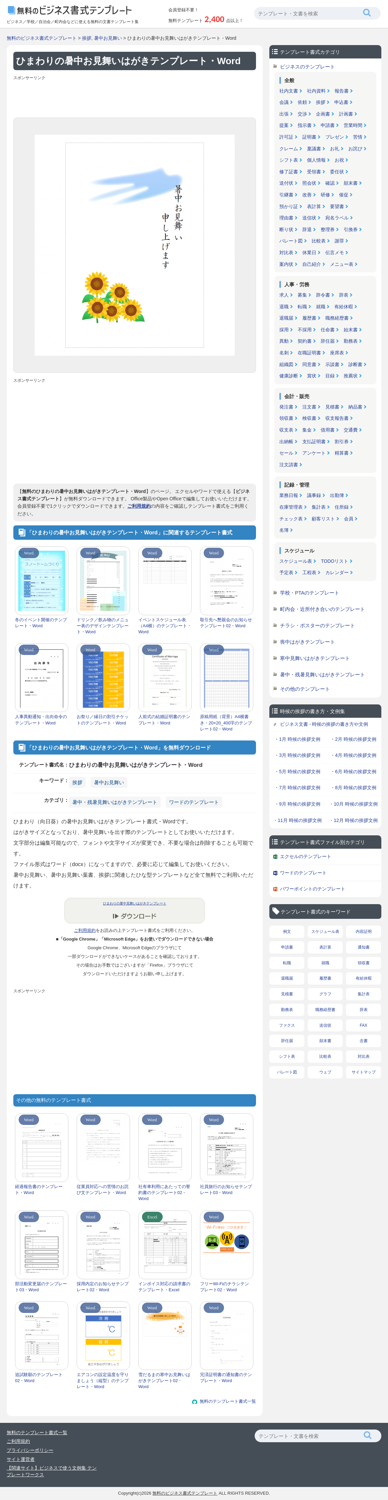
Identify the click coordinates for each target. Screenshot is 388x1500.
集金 (307, 430)
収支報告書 (337, 418)
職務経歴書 (337, 318)
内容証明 (364, 931)
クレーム (288, 148)
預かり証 (288, 206)
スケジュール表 (295, 561)
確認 (330, 183)
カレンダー (337, 572)
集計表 (319, 507)
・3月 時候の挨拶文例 (297, 755)
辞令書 (323, 295)
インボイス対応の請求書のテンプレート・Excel (164, 1286)
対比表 (286, 252)
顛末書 (351, 183)
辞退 (307, 229)
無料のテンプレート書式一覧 (228, 1401)
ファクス (287, 1025)
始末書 (351, 329)
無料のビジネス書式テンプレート (42, 38)
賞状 (311, 375)
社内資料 (316, 91)
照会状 (309, 183)
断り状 (286, 229)
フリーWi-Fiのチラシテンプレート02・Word (224, 1286)
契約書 (305, 341)
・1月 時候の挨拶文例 (297, 739)
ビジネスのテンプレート (307, 66)
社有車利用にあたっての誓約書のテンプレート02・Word (164, 1192)
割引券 (342, 441)
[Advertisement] (134, 97)
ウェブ (325, 1072)
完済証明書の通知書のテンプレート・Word (226, 1377)
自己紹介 (311, 264)
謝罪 (339, 240)
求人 (284, 295)
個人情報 (316, 160)
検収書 (309, 418)
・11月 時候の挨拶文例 (297, 820)
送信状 (309, 217)
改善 (307, 194)
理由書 (286, 217)
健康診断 (288, 375)
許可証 (286, 137)
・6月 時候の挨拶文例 (353, 771)
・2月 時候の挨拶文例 (353, 739)
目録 (330, 375)
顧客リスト (323, 518)
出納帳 (286, 441)
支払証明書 (314, 441)
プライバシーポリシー (30, 1450)
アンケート (314, 453)
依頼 (302, 102)
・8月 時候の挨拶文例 (353, 787)
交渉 (302, 114)
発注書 (286, 406)
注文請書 (288, 464)
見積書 (332, 406)
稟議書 (314, 148)
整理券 (328, 229)
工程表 (309, 572)
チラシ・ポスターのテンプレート (317, 625)
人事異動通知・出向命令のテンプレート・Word (41, 719)
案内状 (286, 264)
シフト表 (288, 160)
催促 (343, 194)
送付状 (286, 183)
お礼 (334, 148)
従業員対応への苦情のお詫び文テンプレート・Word (103, 1189)
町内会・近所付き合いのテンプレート (322, 609)
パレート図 (291, 240)
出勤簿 (337, 495)
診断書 (355, 364)
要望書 (337, 206)
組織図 (286, 364)
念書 (364, 1040)
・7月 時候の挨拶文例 (297, 787)
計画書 (346, 114)
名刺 (284, 352)
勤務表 (351, 341)
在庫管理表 (291, 507)
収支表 (286, 430)
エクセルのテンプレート (305, 856)
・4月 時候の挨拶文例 (353, 755)
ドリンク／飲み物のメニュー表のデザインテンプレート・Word (103, 625)
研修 (325, 194)
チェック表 (291, 518)
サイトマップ (364, 1072)
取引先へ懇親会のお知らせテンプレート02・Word (226, 622)
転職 (302, 306)
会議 (284, 102)
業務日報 (288, 495)
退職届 (286, 318)
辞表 (343, 295)
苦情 (357, 137)
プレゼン (334, 137)
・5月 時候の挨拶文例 (297, 771)
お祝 (339, 160)
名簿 (284, 530)
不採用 (305, 329)
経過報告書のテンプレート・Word (39, 1189)
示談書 (332, 364)
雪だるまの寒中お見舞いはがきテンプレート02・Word (164, 1380)
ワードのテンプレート (194, 802)
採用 (284, 329)
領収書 (286, 418)
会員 (348, 518)
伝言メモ (334, 252)
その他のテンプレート (305, 689)
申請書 (328, 125)
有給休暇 (343, 306)
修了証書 (288, 171)
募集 (302, 295)
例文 (287, 931)
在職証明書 (309, 352)
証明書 (309, 137)
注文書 (309, 406)
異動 (284, 341)
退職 (284, 306)
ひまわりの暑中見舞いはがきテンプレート (134, 903)
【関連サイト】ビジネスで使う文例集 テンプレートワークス (52, 1471)
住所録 (342, 507)
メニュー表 (341, 264)
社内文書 (288, 91)
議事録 (314, 495)
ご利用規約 (139, 506)
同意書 (309, 364)
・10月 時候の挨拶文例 (353, 804)
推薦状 (351, 375)
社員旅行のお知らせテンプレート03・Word (226, 1189)
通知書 (364, 947)
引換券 (351, 229)
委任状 (337, 171)
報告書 (342, 91)
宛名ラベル (337, 217)
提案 (284, 125)
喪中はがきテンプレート (307, 642)
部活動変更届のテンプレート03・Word (41, 1286)
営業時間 (353, 125)
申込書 (341, 102)
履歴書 (309, 318)
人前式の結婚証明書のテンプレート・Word (164, 719)
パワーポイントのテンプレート (312, 888)
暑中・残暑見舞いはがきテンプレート (114, 802)
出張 (284, 114)
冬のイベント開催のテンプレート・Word (41, 622)
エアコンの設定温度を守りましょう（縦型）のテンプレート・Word (103, 1380)
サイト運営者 (21, 1459)
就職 (320, 306)
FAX (363, 1025)
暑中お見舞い (108, 38)
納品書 (355, 406)
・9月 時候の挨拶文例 (297, 804)
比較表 (319, 240)
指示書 (305, 125)
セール (286, 453)
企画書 (323, 114)
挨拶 (86, 38)
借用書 (328, 430)
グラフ (325, 994)
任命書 (328, 329)
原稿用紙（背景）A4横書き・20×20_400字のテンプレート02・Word (226, 722)
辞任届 (328, 341)
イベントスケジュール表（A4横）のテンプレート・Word (164, 625)
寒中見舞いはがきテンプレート (315, 658)
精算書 (342, 453)
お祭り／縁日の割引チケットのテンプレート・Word (103, 719)
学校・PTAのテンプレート (309, 593)
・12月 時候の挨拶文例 (353, 820)
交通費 (351, 430)
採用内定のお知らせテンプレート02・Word (103, 1286)
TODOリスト (334, 561)
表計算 (314, 206)
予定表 (286, 572)
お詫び (355, 148)
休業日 (309, 252)
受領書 (314, 171)
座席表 (337, 352)
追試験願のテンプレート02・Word (39, 1377)
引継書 (286, 194)
